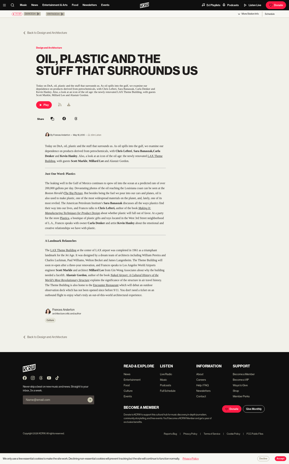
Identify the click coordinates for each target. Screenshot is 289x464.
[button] (32, 14)
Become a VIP (241, 379)
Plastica (64, 218)
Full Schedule (167, 390)
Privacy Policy (188, 433)
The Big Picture (73, 193)
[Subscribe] (90, 399)
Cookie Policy (231, 433)
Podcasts (230, 5)
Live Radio (166, 374)
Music (23, 5)
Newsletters (90, 5)
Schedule (270, 14)
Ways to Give (240, 385)
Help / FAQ (202, 385)
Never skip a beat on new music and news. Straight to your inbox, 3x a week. (55, 388)
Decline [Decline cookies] (263, 458)
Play (44, 105)
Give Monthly (254, 409)
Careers (201, 379)
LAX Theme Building (63, 250)
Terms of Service (210, 433)
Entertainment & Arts (54, 5)
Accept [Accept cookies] (280, 458)
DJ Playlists (210, 5)
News (34, 5)
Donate (276, 5)
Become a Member (244, 374)
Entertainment (132, 379)
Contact (201, 396)
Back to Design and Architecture (45, 33)
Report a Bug (170, 433)
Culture (50, 320)
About (199, 374)
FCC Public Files (253, 433)
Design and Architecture (49, 47)
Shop (236, 390)
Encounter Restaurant (106, 285)
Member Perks (241, 396)
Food (75, 5)
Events (105, 5)
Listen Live (252, 5)
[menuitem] (69, 105)
